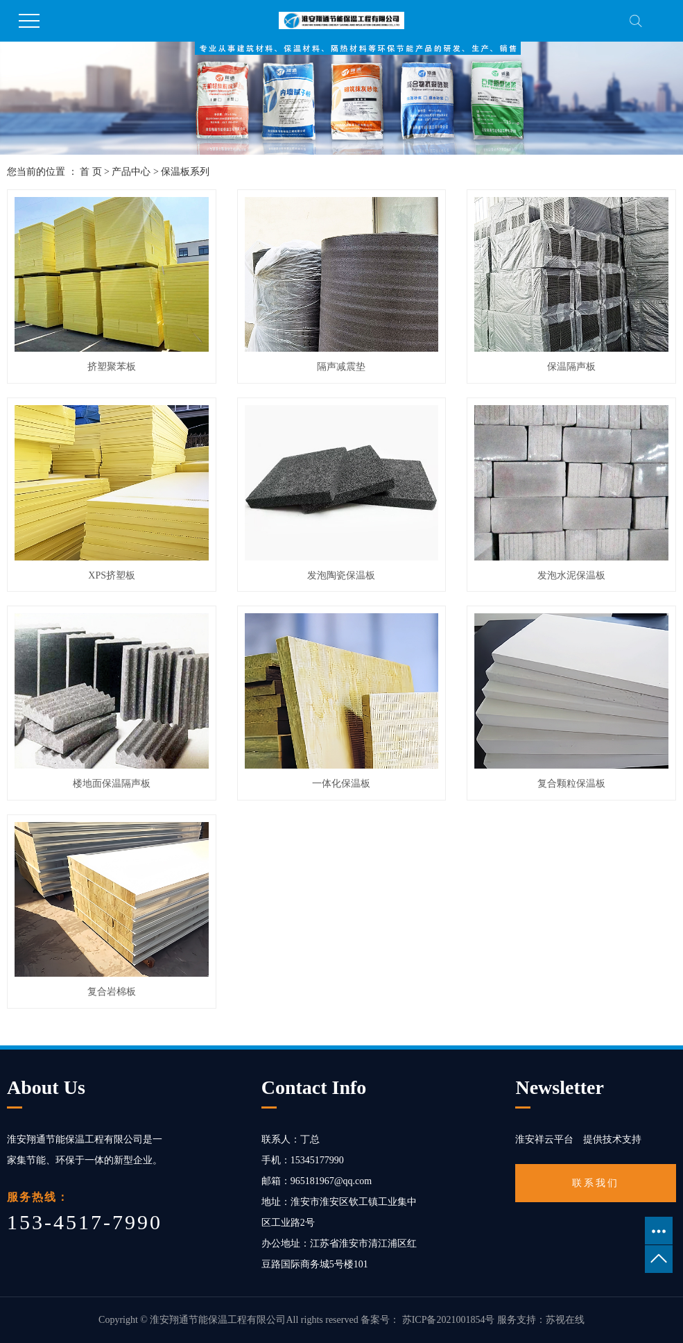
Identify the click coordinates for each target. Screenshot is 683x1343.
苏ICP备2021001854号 (448, 1320)
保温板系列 (185, 171)
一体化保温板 (341, 783)
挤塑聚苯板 (111, 366)
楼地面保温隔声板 (111, 783)
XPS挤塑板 (111, 575)
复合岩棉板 (111, 991)
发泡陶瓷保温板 (341, 575)
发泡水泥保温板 (571, 575)
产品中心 (131, 171)
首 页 (91, 171)
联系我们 (595, 1183)
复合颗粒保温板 (571, 783)
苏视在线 (565, 1320)
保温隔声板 (571, 366)
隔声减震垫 (341, 366)
